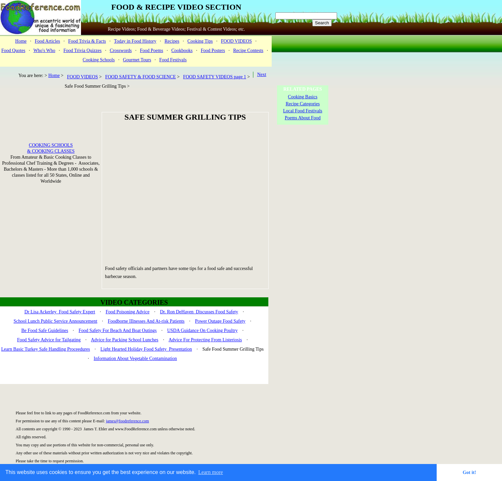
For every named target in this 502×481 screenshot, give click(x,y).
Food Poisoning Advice (127, 311)
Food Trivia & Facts (87, 41)
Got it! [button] (469, 472)
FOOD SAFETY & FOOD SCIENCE (140, 76)
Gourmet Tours (137, 59)
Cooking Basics (302, 96)
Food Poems (151, 50)
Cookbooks (182, 50)
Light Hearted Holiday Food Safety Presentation (146, 349)
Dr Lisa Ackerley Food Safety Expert (59, 311)
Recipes (172, 41)
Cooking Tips (200, 41)
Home (21, 41)
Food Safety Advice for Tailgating (49, 339)
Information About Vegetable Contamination (135, 358)
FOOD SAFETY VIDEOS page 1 (214, 76)
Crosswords (121, 50)
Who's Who (44, 50)
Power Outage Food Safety (220, 321)
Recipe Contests (248, 50)
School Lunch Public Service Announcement (55, 321)
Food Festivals (173, 59)
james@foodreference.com (127, 421)
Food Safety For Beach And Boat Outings (118, 330)
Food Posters (213, 50)
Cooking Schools (99, 59)
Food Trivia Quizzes (82, 50)
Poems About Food (302, 117)
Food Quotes (13, 50)
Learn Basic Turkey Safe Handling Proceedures (45, 349)
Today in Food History (135, 41)
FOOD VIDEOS (236, 41)
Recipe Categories (303, 103)
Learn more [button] (210, 472)
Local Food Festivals (302, 110)
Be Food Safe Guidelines (44, 330)
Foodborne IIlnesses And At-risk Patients (146, 321)
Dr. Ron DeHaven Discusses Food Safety (199, 311)
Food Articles (47, 41)
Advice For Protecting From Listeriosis (205, 339)
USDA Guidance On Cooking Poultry (202, 330)
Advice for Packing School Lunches (124, 339)
